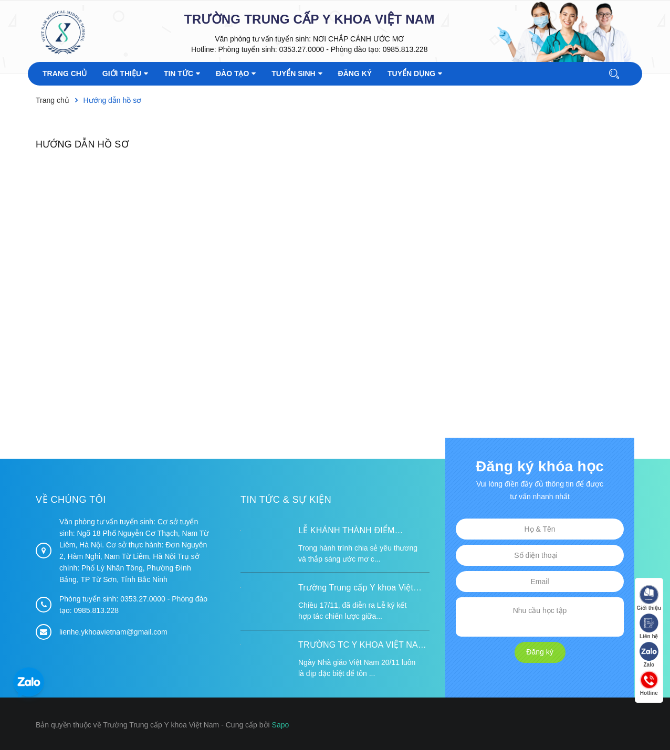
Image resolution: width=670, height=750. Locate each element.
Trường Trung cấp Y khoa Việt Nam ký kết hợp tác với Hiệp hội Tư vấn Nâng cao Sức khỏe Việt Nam (360, 589)
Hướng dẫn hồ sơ (82, 144)
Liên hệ (649, 626)
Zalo (649, 655)
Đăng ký (539, 652)
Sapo (280, 725)
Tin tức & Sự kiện (285, 499)
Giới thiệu (649, 598)
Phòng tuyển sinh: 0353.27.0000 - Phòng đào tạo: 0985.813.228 (322, 49)
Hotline (649, 683)
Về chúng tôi (71, 499)
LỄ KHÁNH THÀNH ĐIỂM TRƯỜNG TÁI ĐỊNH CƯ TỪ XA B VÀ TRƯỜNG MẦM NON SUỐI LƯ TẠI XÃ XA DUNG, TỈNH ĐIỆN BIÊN (362, 531)
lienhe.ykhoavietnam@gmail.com (113, 632)
